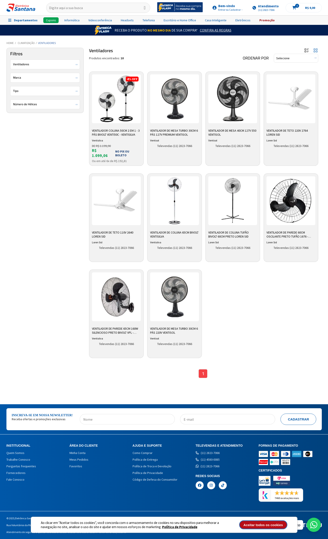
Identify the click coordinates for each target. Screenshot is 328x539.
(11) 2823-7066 (208, 453)
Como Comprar (143, 453)
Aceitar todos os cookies (263, 525)
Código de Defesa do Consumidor (155, 480)
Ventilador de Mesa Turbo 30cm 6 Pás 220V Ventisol (174, 331)
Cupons (51, 20)
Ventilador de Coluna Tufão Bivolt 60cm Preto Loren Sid (228, 234)
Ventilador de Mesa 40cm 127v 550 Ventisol (232, 133)
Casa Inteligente (216, 20)
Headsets (127, 20)
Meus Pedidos (79, 460)
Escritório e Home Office (180, 20)
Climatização (26, 43)
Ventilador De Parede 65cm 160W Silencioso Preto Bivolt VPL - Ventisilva (115, 331)
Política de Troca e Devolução (152, 466)
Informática (72, 20)
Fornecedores (16, 473)
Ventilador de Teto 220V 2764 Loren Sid (287, 133)
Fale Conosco (15, 480)
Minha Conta (77, 453)
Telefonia (149, 20)
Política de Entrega (145, 460)
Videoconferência (100, 20)
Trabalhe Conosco (18, 460)
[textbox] (98, 8)
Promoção (267, 20)
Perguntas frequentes (21, 466)
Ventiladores (47, 43)
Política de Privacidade (179, 527)
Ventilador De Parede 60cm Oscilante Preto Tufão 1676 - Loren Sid (287, 234)
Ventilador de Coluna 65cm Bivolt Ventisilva (174, 234)
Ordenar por (256, 58)
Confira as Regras (215, 30)
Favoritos (76, 466)
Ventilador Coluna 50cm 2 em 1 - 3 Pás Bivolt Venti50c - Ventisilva (116, 133)
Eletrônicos (242, 20)
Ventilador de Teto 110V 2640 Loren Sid (112, 234)
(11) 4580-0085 (208, 460)
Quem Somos (15, 453)
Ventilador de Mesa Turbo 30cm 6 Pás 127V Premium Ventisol (174, 133)
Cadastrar (298, 419)
